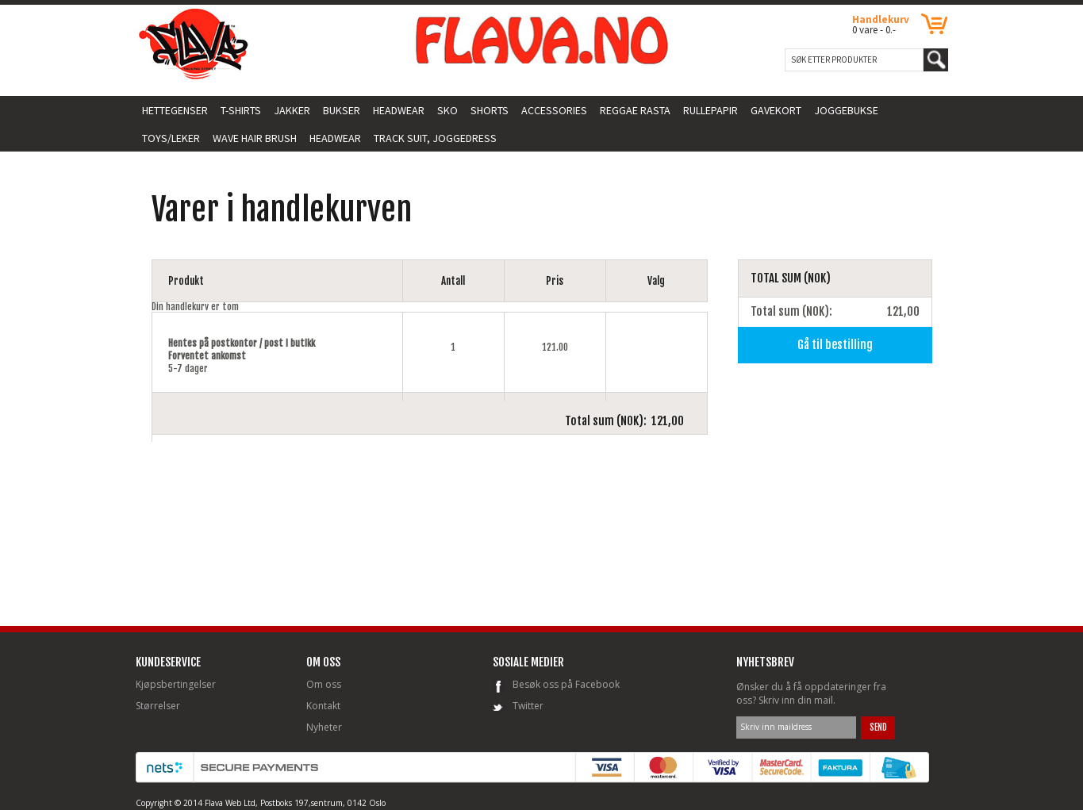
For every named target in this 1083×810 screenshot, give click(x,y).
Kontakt (323, 705)
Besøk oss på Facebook (566, 684)
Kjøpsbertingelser (176, 684)
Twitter (528, 705)
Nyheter (324, 727)
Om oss (323, 684)
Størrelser (158, 705)
